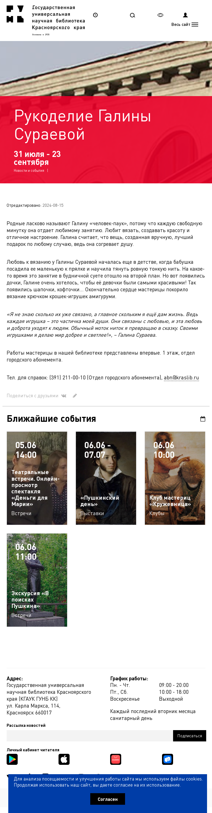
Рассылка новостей (26, 725)
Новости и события (29, 170)
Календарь (202, 419)
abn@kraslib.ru (181, 377)
